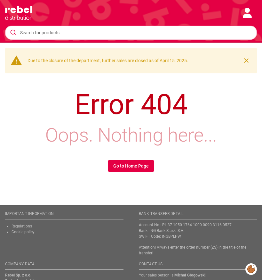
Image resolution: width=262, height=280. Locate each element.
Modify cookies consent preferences (251, 269)
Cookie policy (23, 232)
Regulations (22, 226)
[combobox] (131, 33)
